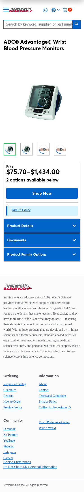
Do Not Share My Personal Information (30, 467)
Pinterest (8, 446)
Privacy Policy (48, 401)
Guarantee (9, 390)
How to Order (12, 401)
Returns (8, 395)
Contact (44, 390)
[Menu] (6, 10)
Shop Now (42, 193)
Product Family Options (41, 254)
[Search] (39, 24)
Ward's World (47, 428)
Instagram (9, 452)
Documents (41, 240)
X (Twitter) (10, 434)
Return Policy (21, 210)
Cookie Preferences (17, 462)
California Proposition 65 (55, 407)
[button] (45, 10)
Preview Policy (12, 407)
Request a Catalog (14, 384)
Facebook (9, 429)
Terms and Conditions (52, 395)
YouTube (9, 440)
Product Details (41, 226)
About (43, 384)
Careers (8, 458)
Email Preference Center (54, 422)
